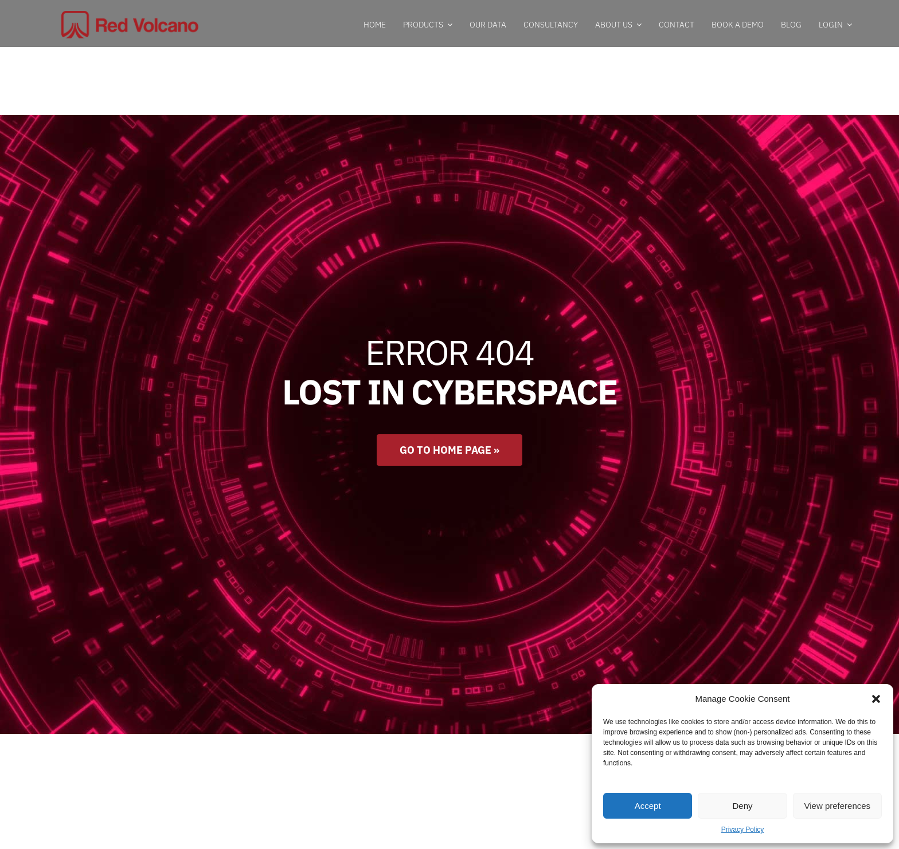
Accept (648, 806)
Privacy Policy (742, 830)
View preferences (837, 806)
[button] (876, 699)
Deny (742, 806)
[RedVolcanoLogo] (130, 16)
